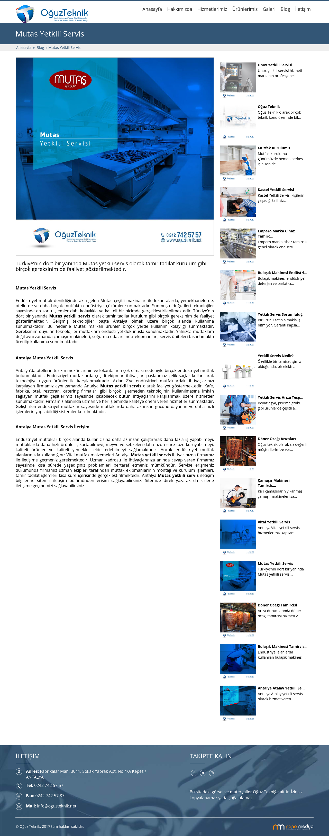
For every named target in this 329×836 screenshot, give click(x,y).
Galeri (269, 9)
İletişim (303, 9)
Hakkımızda (179, 9)
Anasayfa (152, 9)
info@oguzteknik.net (56, 806)
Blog (285, 9)
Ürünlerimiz (245, 9)
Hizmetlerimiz (212, 9)
